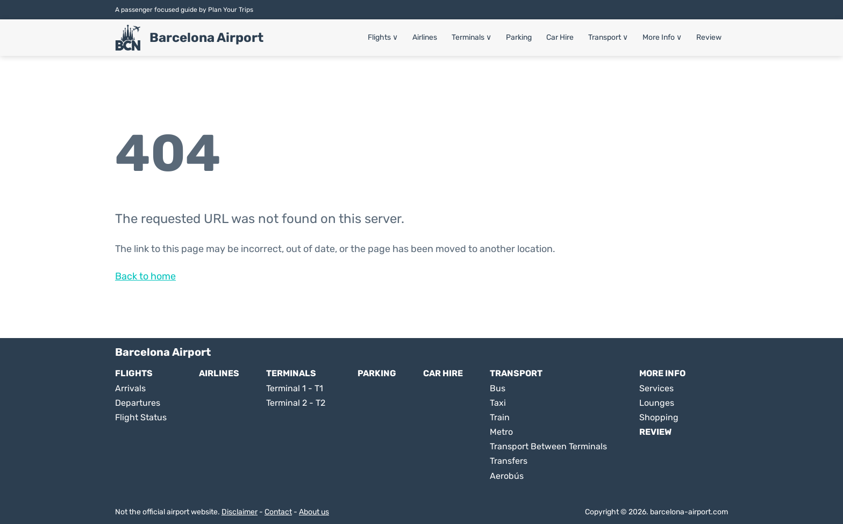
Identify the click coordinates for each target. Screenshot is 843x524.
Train (500, 417)
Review (708, 37)
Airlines (424, 37)
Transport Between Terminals (548, 446)
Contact (278, 511)
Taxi (498, 403)
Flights (383, 37)
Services (656, 388)
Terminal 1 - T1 (294, 388)
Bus (497, 388)
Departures (137, 403)
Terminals (471, 37)
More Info (662, 37)
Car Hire (560, 37)
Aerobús (507, 476)
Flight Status (141, 417)
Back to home (145, 276)
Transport (608, 37)
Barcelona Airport (206, 37)
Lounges (656, 403)
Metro (501, 432)
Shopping (658, 417)
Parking (519, 37)
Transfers (508, 461)
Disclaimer (240, 511)
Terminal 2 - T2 (295, 403)
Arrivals (130, 388)
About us (314, 511)
